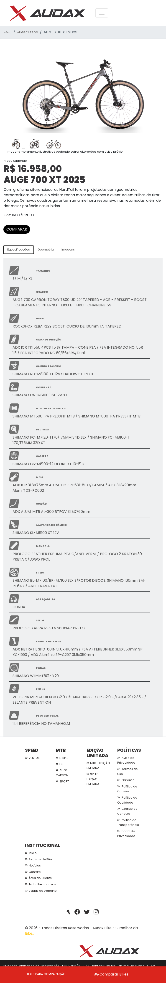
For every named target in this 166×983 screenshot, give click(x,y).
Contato (33, 872)
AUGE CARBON (27, 32)
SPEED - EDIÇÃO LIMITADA (94, 779)
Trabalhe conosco (40, 884)
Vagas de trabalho (41, 891)
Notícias (33, 865)
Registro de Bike (38, 859)
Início (8, 32)
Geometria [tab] (46, 249)
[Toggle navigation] (101, 12)
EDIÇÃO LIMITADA (97, 753)
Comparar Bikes (111, 974)
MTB (61, 750)
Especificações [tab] (18, 249)
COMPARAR (16, 229)
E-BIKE (62, 758)
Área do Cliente (38, 878)
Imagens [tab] (68, 249)
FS (59, 764)
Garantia (126, 780)
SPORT (62, 781)
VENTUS (32, 758)
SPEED (31, 750)
